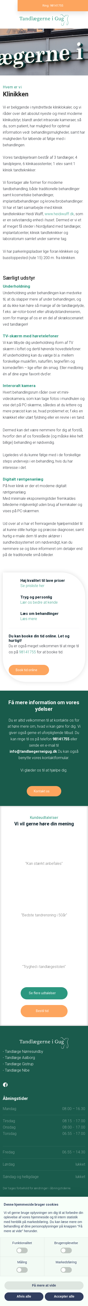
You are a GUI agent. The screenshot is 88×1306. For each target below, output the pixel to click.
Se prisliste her (32, 585)
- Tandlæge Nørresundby (23, 1051)
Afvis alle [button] (24, 1296)
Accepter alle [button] (64, 1296)
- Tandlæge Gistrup (18, 1064)
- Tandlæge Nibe (16, 1070)
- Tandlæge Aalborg (19, 1057)
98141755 (27, 652)
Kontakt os (42, 791)
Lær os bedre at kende (39, 602)
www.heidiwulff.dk (59, 214)
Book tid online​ (26, 670)
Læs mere (28, 619)
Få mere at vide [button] (44, 1285)
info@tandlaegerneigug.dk (33, 751)
